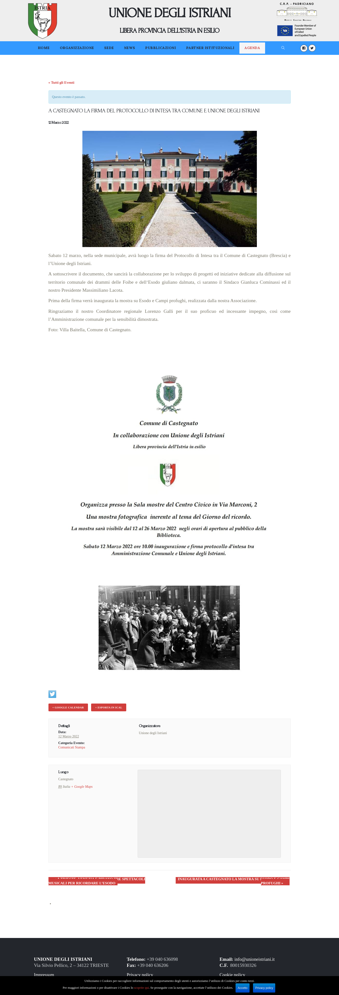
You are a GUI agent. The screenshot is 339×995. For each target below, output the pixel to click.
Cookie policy (233, 973)
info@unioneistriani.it (255, 958)
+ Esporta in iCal (106, 707)
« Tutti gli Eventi (61, 82)
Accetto (243, 988)
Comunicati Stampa (71, 746)
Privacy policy (140, 973)
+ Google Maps (82, 786)
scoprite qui (141, 987)
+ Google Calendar (68, 707)
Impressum (44, 973)
